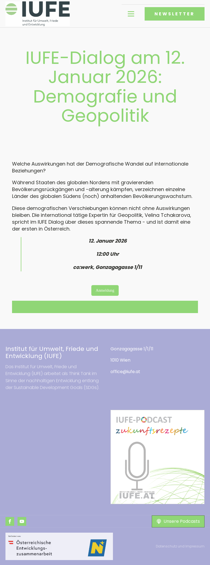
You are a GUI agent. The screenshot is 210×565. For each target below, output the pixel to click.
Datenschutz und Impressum (180, 546)
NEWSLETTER (174, 14)
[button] (178, 521)
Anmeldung (105, 290)
